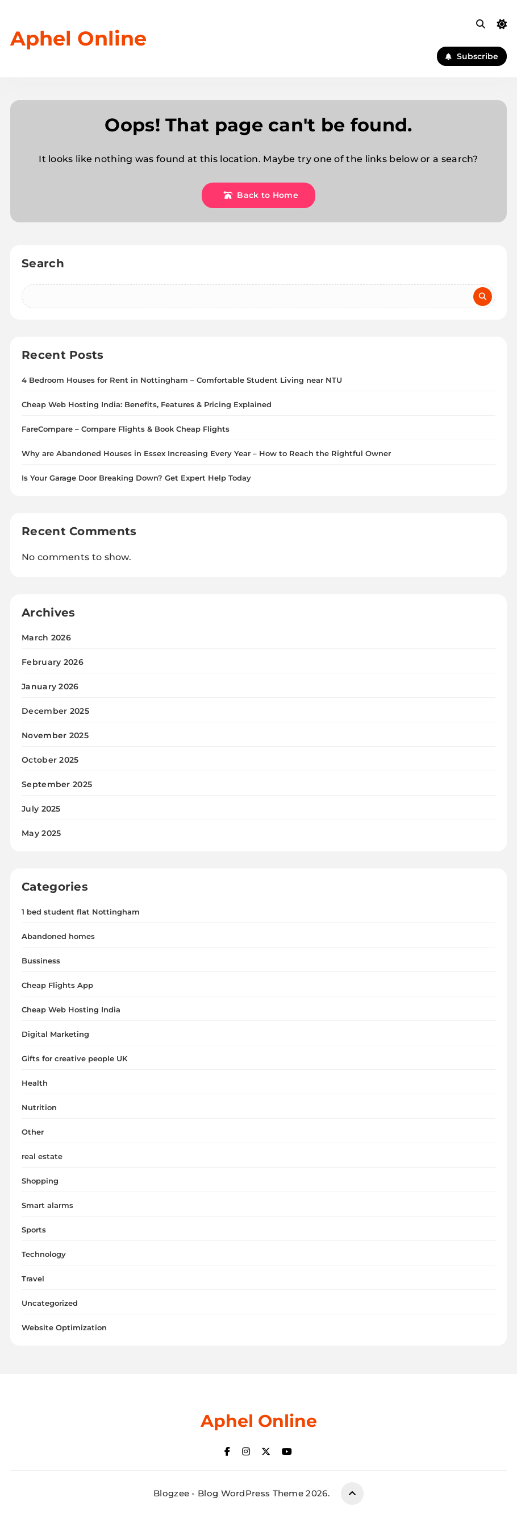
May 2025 (41, 833)
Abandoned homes (58, 936)
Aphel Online (78, 38)
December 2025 (55, 711)
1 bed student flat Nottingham (81, 911)
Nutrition (39, 1107)
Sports (34, 1229)
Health (35, 1082)
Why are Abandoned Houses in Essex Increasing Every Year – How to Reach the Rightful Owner (206, 453)
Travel (33, 1278)
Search (43, 263)
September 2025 (57, 784)
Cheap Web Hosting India (71, 1009)
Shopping (40, 1180)
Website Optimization (64, 1327)
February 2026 (53, 662)
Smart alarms (47, 1205)
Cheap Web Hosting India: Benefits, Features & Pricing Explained (147, 404)
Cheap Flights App (57, 985)
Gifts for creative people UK (74, 1058)
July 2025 (41, 809)
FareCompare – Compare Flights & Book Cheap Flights (126, 428)
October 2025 (50, 760)
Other (33, 1131)
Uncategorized (50, 1303)
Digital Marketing (55, 1034)
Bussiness (41, 960)
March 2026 (46, 637)
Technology (44, 1254)
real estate (42, 1156)
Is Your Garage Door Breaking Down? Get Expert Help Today (136, 477)
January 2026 (50, 686)
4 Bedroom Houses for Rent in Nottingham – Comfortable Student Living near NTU (182, 379)
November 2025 (55, 735)
